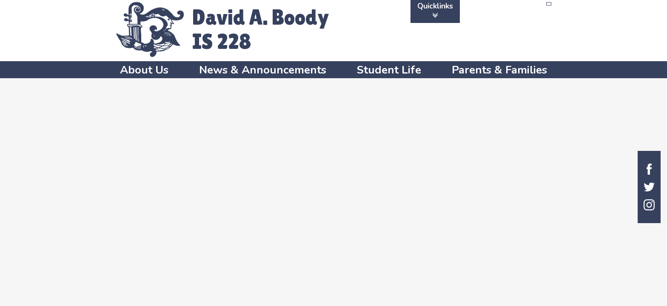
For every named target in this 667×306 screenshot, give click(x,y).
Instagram (649, 204)
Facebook (649, 169)
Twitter (649, 187)
